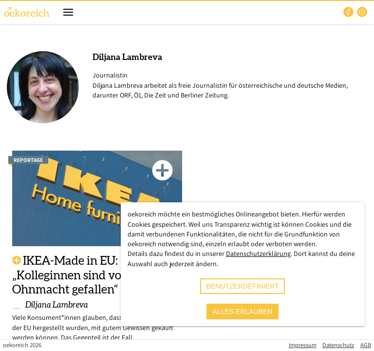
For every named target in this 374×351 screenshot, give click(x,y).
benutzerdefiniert (242, 286)
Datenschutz (338, 345)
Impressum (303, 345)
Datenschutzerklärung (258, 253)
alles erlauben (243, 311)
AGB (365, 345)
